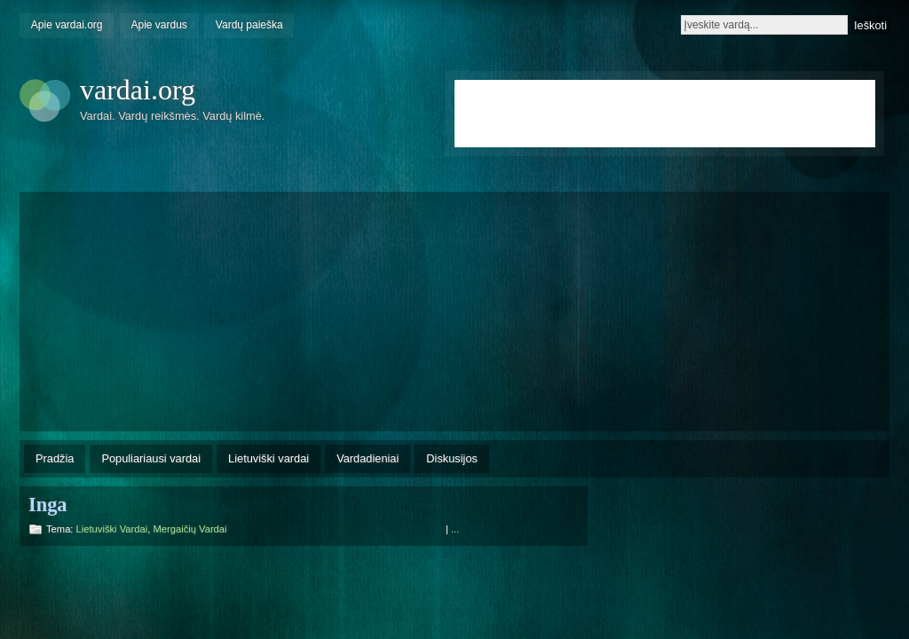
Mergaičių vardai (189, 529)
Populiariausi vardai (151, 458)
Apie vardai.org (67, 25)
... (455, 529)
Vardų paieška (249, 25)
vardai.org (137, 90)
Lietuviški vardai (268, 458)
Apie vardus (159, 25)
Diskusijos (452, 458)
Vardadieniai (367, 458)
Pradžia (55, 458)
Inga (47, 504)
